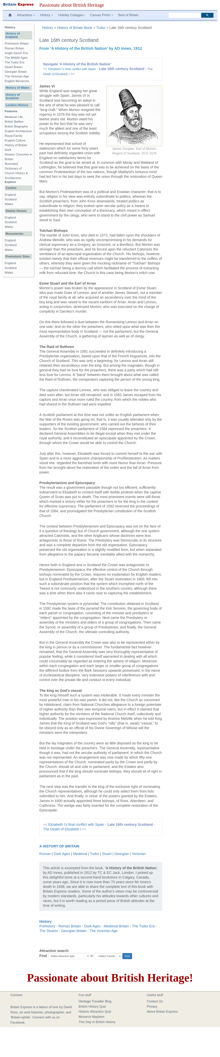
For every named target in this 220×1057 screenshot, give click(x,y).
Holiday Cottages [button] (71, 15)
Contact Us (155, 1001)
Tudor (100, 28)
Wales (9, 204)
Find (43, 956)
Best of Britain (128, 15)
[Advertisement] (18, 335)
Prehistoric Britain (17, 43)
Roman (45, 854)
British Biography (16, 126)
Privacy (152, 1006)
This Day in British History (97, 1022)
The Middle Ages (16, 57)
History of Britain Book (74, 28)
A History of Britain (59, 846)
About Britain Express (162, 1011)
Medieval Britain (116, 926)
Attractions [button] (26, 15)
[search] (185, 15)
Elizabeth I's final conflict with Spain (72, 69)
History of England (13, 35)
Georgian (121, 854)
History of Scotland (13, 96)
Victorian (139, 854)
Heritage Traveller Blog (95, 1001)
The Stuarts (48, 931)
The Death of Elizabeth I (62, 829)
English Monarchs (17, 81)
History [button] (46, 15)
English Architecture (18, 131)
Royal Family (13, 136)
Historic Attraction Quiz (95, 1011)
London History (17, 105)
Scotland (11, 199)
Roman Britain (69, 926)
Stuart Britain (13, 67)
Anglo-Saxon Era (16, 53)
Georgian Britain (73, 931)
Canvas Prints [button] (101, 15)
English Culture (15, 140)
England (10, 194)
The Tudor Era (143, 926)
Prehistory (47, 926)
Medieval (80, 854)
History (48, 28)
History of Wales (17, 87)
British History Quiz (92, 1006)
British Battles (14, 121)
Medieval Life (14, 117)
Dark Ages (62, 854)
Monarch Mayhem (91, 1017)
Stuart (107, 854)
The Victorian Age (104, 931)
